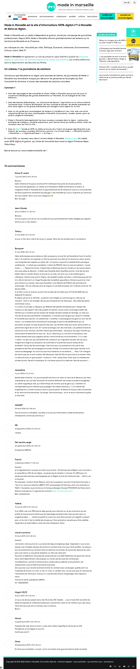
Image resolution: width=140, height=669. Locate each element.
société (72, 16)
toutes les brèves (106, 34)
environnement (47, 16)
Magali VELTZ (21, 592)
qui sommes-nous (95, 661)
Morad (18, 618)
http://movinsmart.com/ (62, 491)
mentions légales (65, 661)
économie (32, 16)
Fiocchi (18, 459)
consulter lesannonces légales (125, 16)
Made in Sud (71, 138)
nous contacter (79, 661)
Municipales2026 (20, 16)
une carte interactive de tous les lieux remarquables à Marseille (48, 112)
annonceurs (108, 661)
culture (81, 16)
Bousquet (19, 248)
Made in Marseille (32, 661)
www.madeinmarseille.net (33, 150)
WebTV (18, 129)
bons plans (92, 16)
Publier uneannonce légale (107, 16)
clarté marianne (22, 532)
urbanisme (61, 16)
